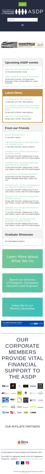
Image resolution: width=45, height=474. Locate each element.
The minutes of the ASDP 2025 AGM (18, 99)
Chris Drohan (26, 119)
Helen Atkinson (27, 102)
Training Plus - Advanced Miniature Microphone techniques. (21, 164)
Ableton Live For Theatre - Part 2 (20, 69)
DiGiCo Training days (15, 135)
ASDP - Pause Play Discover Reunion (22, 77)
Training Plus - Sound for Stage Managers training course (20, 220)
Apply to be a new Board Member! (18, 116)
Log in (22, 4)
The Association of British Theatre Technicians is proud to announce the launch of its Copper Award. (22, 108)
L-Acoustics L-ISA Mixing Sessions (21, 174)
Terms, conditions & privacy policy (30, 459)
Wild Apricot (25, 471)
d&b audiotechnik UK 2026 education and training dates (22, 143)
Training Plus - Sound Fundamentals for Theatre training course (22, 186)
